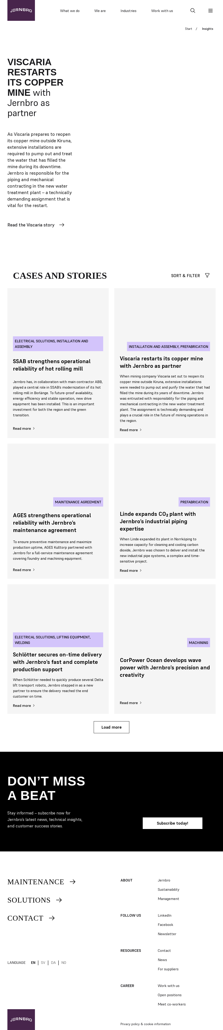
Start (188, 29)
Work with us (162, 10)
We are (100, 10)
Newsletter (167, 933)
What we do (70, 10)
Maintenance (41, 882)
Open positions (170, 995)
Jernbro (164, 880)
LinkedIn (164, 915)
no (63, 962)
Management (168, 898)
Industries (128, 10)
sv (43, 962)
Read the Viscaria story (36, 225)
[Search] (193, 11)
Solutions (35, 900)
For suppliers (168, 969)
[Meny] (210, 11)
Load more (111, 727)
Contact (31, 918)
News (162, 959)
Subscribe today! (172, 823)
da (53, 962)
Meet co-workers (172, 1004)
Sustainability (169, 889)
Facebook (165, 924)
